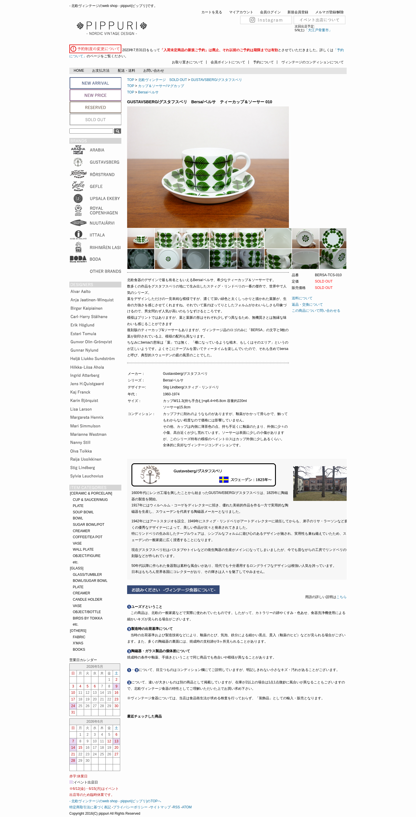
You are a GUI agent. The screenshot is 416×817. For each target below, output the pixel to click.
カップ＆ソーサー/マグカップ (161, 86)
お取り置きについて (187, 62)
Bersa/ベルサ (148, 92)
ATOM (187, 807)
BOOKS (79, 650)
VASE (77, 543)
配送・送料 (126, 71)
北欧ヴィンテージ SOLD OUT (162, 80)
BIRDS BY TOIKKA (88, 618)
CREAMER (81, 531)
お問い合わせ (153, 71)
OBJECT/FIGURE (87, 556)
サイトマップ (160, 807)
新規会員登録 (297, 12)
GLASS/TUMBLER (87, 575)
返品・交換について (307, 305)
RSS (176, 807)
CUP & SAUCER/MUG (90, 500)
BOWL (78, 518)
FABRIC (79, 637)
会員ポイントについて (228, 62)
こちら (342, 597)
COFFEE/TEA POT (88, 537)
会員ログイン (270, 12)
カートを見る (211, 12)
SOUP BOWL (83, 512)
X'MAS (78, 643)
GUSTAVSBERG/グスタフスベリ (216, 80)
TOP (130, 80)
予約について (263, 62)
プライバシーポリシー (130, 807)
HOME (79, 71)
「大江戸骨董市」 (318, 30)
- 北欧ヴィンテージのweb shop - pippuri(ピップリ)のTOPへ (115, 801)
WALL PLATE (83, 549)
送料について (302, 298)
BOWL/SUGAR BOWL (90, 581)
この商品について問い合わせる (316, 311)
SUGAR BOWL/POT (88, 525)
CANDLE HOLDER (87, 599)
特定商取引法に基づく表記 (90, 807)
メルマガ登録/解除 (329, 12)
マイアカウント (241, 12)
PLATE (78, 506)
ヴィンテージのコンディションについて (312, 62)
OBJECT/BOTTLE (87, 612)
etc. (75, 562)
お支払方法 (100, 71)
